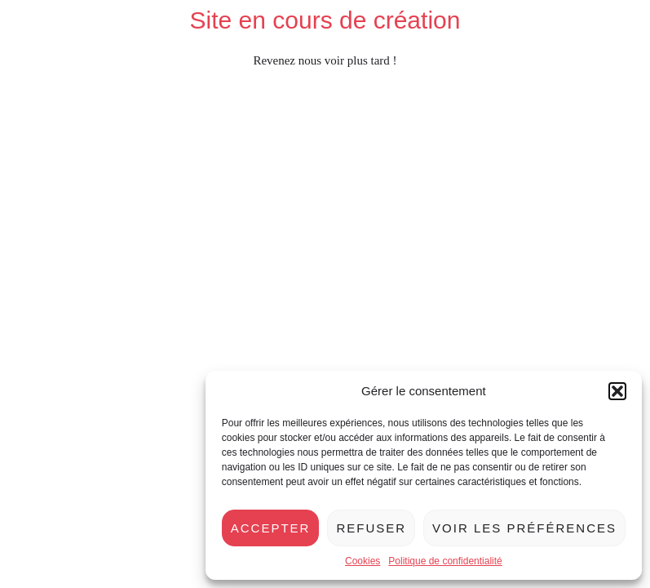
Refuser (371, 528)
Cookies (362, 561)
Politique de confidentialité (445, 561)
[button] (617, 391)
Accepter (271, 528)
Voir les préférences (524, 528)
